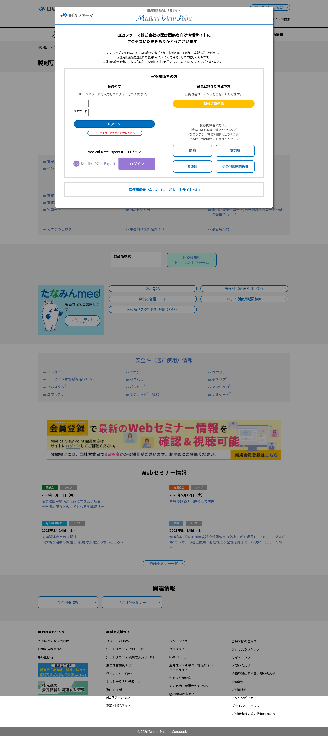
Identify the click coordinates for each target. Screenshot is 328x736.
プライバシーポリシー (247, 705)
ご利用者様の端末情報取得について (257, 713)
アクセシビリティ (244, 697)
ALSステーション (118, 697)
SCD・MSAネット (118, 705)
